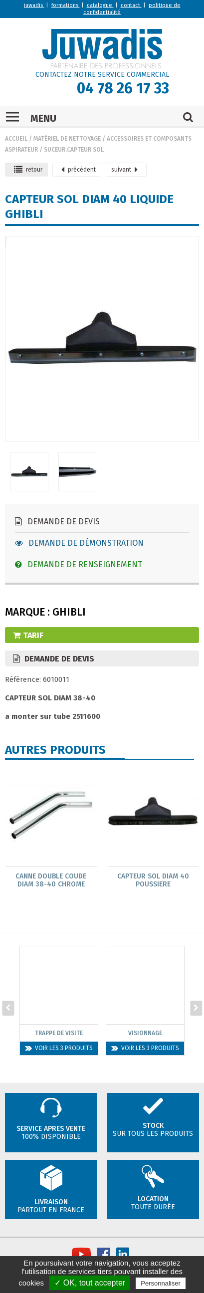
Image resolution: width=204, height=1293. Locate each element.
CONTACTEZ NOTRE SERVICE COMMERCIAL (102, 74)
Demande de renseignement (78, 564)
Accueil (16, 138)
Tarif (28, 635)
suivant (124, 169)
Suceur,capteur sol (74, 149)
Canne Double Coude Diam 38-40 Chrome (50, 880)
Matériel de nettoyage (67, 138)
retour (28, 169)
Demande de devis (57, 521)
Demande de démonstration (79, 543)
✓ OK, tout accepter (89, 1283)
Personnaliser (161, 1283)
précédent (78, 169)
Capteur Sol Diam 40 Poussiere (153, 880)
